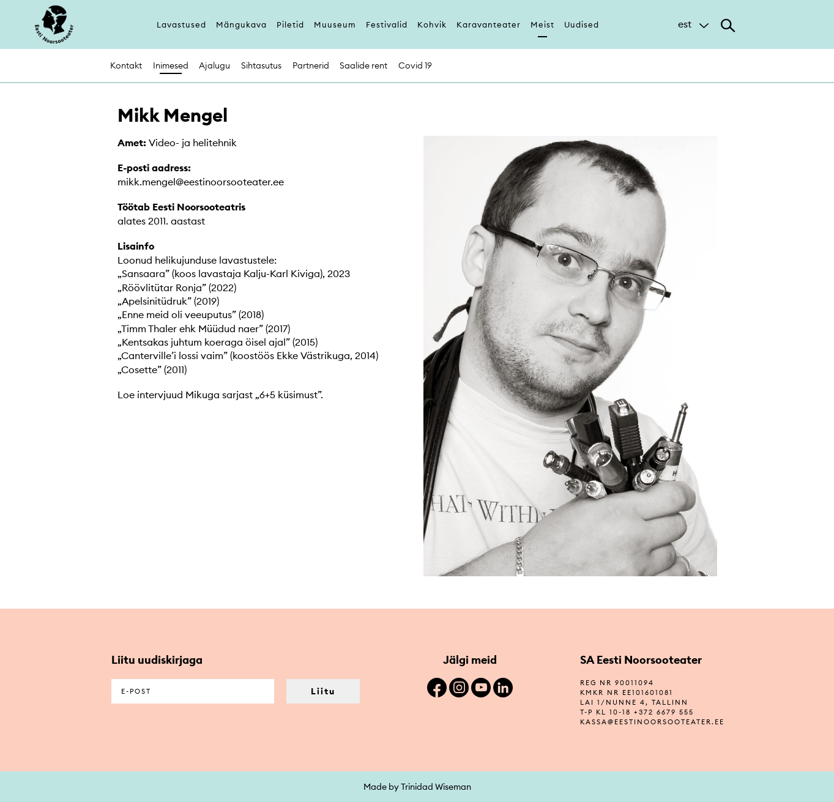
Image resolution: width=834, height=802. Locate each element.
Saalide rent (363, 65)
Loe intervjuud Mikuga (169, 394)
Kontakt (126, 65)
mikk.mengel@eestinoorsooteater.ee (200, 182)
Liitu (323, 691)
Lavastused (181, 24)
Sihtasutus (261, 65)
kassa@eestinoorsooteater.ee (652, 722)
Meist (542, 24)
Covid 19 (415, 65)
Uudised (581, 24)
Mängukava (241, 24)
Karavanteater (488, 24)
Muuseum (335, 24)
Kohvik (432, 24)
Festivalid (387, 24)
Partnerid (310, 65)
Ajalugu (214, 65)
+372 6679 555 (664, 712)
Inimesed (170, 65)
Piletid (290, 24)
